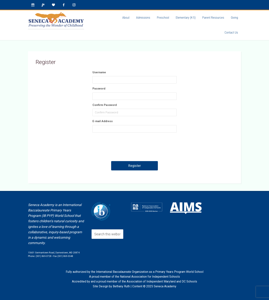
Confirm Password (104, 105)
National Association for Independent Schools (150, 276)
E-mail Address (102, 121)
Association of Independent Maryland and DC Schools (162, 281)
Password (98, 88)
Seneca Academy (56, 19)
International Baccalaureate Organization (122, 272)
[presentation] (134, 148)
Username (99, 72)
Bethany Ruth (121, 286)
